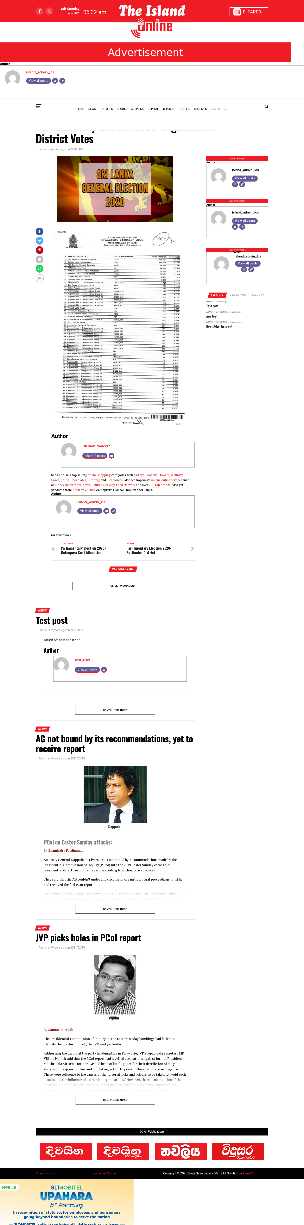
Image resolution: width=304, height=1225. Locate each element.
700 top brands (159, 485)
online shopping (99, 475)
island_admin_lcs (40, 72)
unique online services (166, 480)
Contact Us (219, 108)
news (92, 108)
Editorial (168, 108)
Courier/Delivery (103, 485)
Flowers (163, 475)
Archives (200, 108)
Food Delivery (125, 485)
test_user (82, 660)
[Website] (62, 81)
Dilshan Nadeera (96, 445)
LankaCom (250, 1173)
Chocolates (78, 480)
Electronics (115, 480)
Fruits (65, 480)
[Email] (55, 81)
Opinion (153, 108)
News (86, 485)
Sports (122, 108)
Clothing (94, 480)
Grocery (151, 475)
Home (81, 108)
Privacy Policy (45, 1173)
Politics (184, 108)
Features (106, 108)
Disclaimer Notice (104, 1173)
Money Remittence (68, 485)
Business (137, 108)
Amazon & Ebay (84, 490)
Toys (140, 475)
